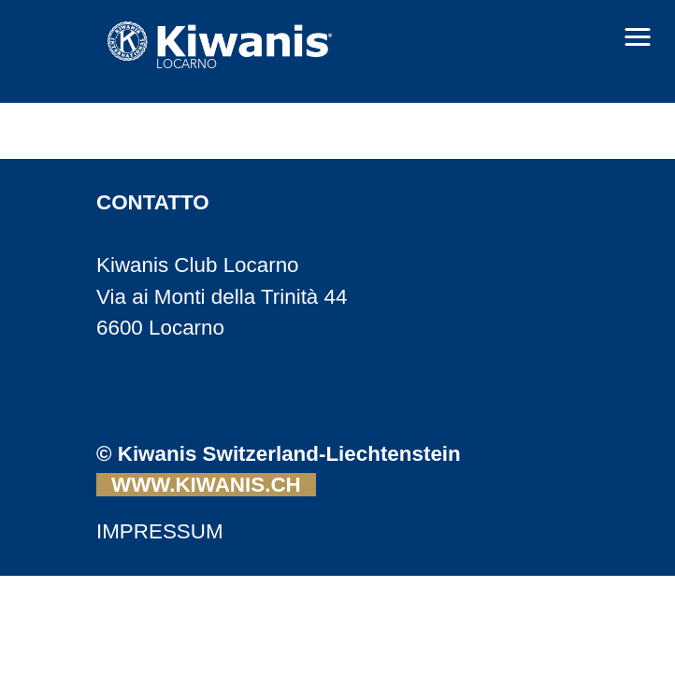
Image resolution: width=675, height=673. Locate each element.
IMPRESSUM (159, 531)
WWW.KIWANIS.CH (206, 484)
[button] (637, 37)
